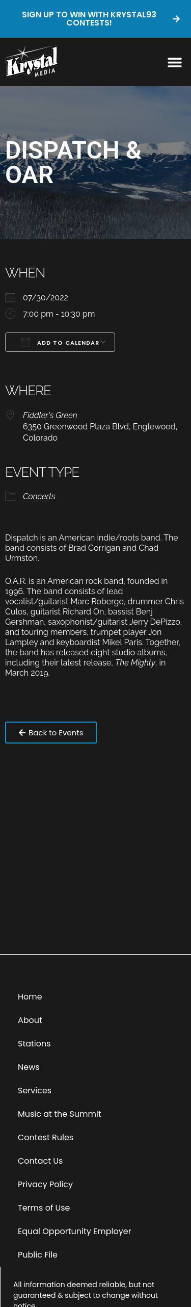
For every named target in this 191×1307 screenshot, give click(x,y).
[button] (174, 61)
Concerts (39, 496)
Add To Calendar (60, 342)
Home (30, 997)
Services (34, 1090)
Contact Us (40, 1161)
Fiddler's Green (50, 415)
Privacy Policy (45, 1184)
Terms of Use (44, 1208)
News (29, 1067)
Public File (38, 1255)
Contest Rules (45, 1137)
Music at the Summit (59, 1114)
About (30, 1020)
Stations (34, 1043)
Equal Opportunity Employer (74, 1231)
